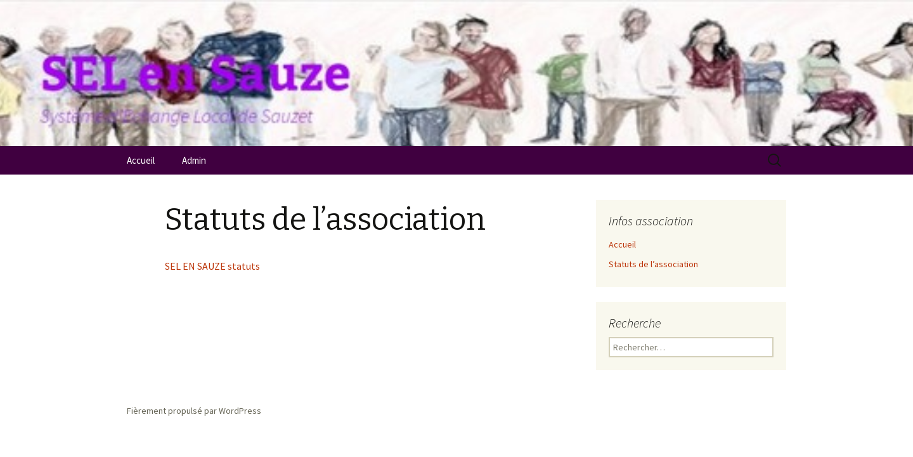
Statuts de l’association (653, 264)
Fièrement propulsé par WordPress (194, 410)
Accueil (141, 160)
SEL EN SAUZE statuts (212, 266)
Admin (194, 160)
